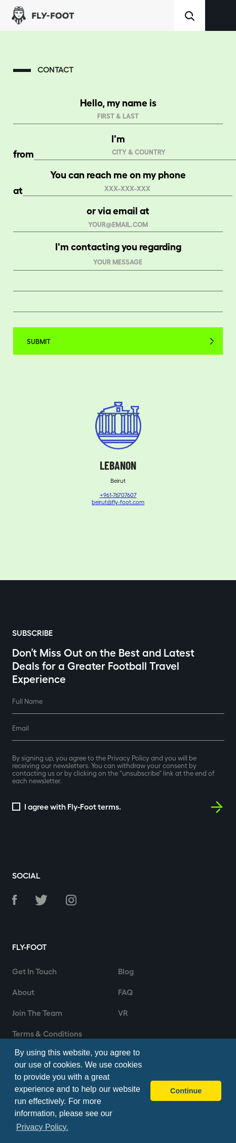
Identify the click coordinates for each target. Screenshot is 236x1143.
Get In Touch (34, 971)
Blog (126, 971)
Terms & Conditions (47, 1033)
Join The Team (37, 1012)
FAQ (125, 992)
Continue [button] (186, 1091)
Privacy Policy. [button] (42, 1127)
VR (123, 1012)
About (23, 992)
